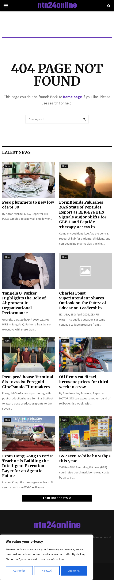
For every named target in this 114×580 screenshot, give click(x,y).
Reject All (47, 571)
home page (72, 96)
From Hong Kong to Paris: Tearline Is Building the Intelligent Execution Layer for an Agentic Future (27, 466)
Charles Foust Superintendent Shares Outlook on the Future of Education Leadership (82, 300)
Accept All (74, 571)
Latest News (16, 152)
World (8, 166)
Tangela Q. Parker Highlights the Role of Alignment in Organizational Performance (24, 303)
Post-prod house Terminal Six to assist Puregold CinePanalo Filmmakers (27, 381)
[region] (46, 558)
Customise (19, 571)
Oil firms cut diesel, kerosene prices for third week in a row (83, 381)
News (64, 166)
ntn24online (57, 5)
